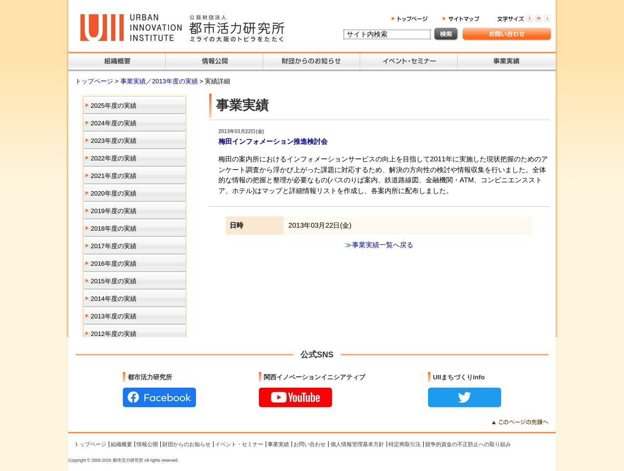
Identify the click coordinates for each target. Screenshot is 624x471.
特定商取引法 (405, 444)
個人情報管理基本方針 (357, 444)
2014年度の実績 (113, 298)
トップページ (95, 81)
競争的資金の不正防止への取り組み (468, 444)
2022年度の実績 (113, 158)
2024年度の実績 (113, 123)
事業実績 (278, 444)
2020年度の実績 (113, 193)
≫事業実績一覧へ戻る (379, 245)
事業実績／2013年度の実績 (159, 81)
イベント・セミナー (239, 444)
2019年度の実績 (113, 211)
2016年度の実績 (113, 263)
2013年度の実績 (113, 316)
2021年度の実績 (113, 175)
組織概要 (121, 444)
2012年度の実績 (113, 333)
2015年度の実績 (113, 281)
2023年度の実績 (113, 140)
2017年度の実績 (113, 246)
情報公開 (147, 444)
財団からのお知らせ (186, 444)
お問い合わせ (309, 444)
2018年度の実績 (113, 228)
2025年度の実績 (113, 105)
